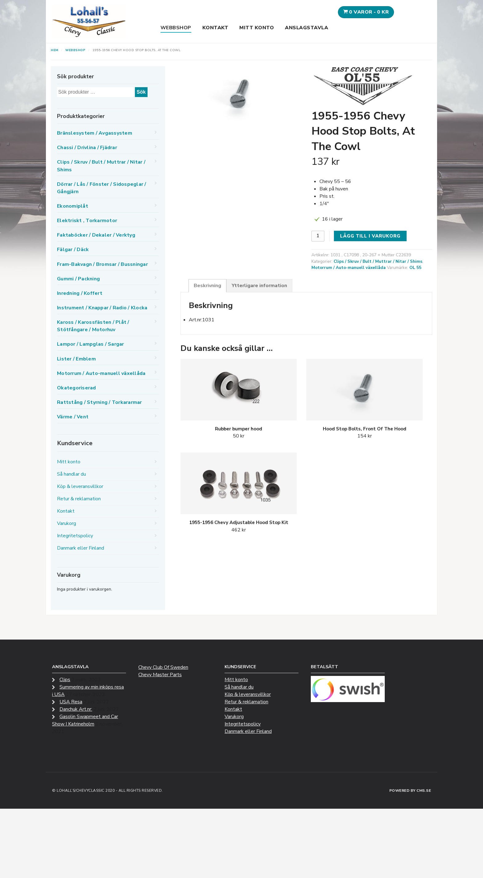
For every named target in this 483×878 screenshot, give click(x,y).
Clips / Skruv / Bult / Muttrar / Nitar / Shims (378, 261)
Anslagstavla (306, 27)
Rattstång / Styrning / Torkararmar (99, 402)
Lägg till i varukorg (370, 236)
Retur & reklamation (79, 498)
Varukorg (66, 523)
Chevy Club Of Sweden (163, 667)
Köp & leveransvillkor (80, 486)
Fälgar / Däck (73, 249)
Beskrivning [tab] (207, 285)
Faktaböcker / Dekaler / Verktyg (96, 235)
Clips (64, 679)
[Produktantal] (317, 236)
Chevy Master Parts (160, 674)
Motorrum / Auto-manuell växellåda (348, 267)
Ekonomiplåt (72, 206)
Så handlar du (71, 474)
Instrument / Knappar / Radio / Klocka (102, 307)
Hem (55, 50)
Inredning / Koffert (79, 293)
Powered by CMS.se (410, 790)
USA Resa (70, 701)
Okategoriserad (76, 387)
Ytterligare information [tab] (259, 285)
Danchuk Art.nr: (75, 709)
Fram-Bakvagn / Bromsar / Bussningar (102, 264)
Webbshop (175, 27)
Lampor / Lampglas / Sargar (90, 344)
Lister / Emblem (76, 359)
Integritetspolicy (75, 535)
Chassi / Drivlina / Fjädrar (87, 147)
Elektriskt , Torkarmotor (87, 220)
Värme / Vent (72, 416)
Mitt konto (256, 27)
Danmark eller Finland (80, 548)
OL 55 (415, 267)
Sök (141, 92)
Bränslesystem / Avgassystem (94, 133)
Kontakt (215, 27)
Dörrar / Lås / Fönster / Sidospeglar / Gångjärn (101, 188)
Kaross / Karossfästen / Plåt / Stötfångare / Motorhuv (93, 326)
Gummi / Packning (78, 278)
